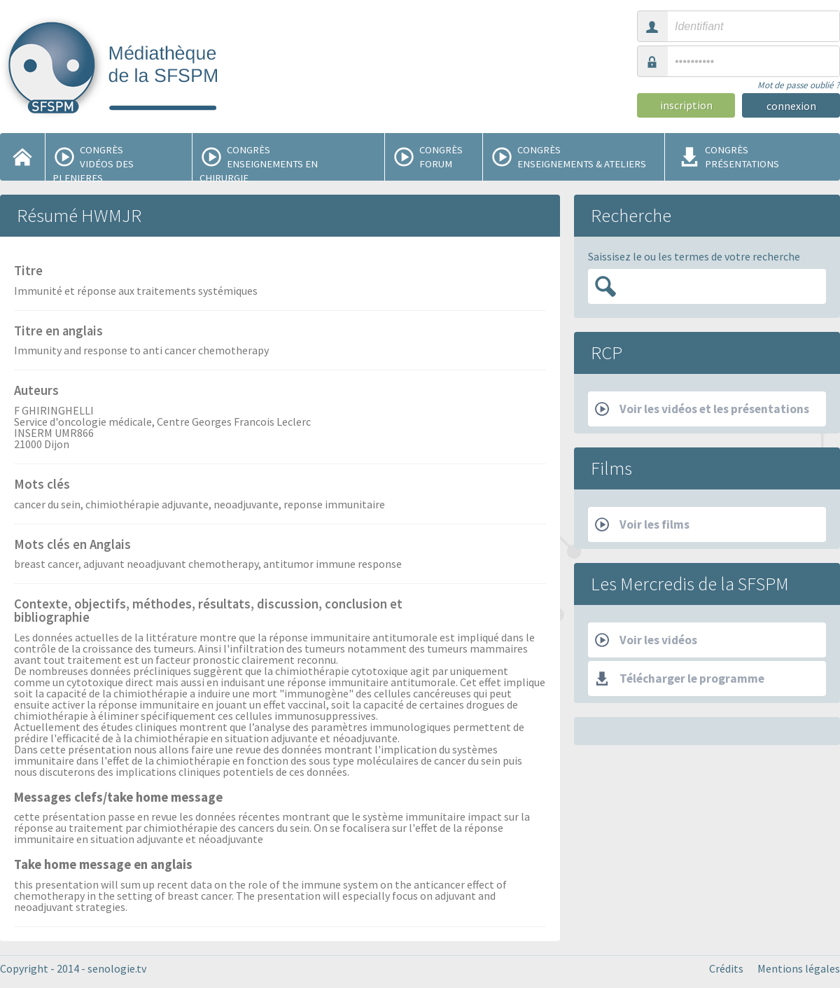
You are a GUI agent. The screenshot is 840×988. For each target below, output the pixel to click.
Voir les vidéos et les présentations (702, 409)
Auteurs (36, 391)
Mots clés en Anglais (72, 545)
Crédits (726, 968)
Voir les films (642, 524)
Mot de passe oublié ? (798, 85)
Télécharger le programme (679, 678)
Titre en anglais (58, 332)
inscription (686, 105)
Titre (28, 272)
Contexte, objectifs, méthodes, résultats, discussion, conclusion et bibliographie (208, 611)
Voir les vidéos (646, 640)
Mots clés (42, 485)
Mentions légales (798, 968)
